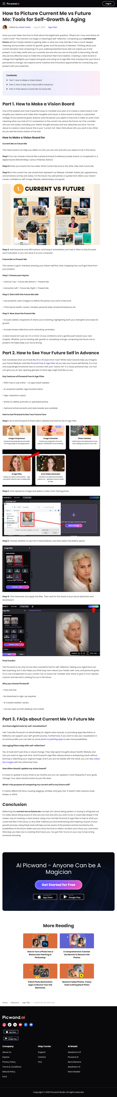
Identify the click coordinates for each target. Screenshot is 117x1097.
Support (42, 1052)
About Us (6, 1052)
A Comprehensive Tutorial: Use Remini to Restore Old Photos (76, 954)
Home (5, 1002)
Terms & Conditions (11, 1066)
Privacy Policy (9, 1062)
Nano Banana (74, 1062)
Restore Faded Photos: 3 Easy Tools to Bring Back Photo (76, 983)
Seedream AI (74, 1066)
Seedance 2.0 (74, 1052)
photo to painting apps (52, 739)
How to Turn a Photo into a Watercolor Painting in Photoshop (40, 954)
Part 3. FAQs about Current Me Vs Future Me (30, 89)
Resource (15, 1002)
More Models (74, 1071)
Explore (5, 1057)
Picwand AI (73, 1057)
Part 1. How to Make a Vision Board (25, 80)
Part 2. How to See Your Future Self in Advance (31, 84)
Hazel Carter (25, 27)
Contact (42, 1057)
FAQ (40, 1062)
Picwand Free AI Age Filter (42, 363)
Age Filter (52, 27)
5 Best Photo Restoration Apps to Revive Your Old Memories (40, 984)
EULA (4, 1076)
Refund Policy (8, 1071)
